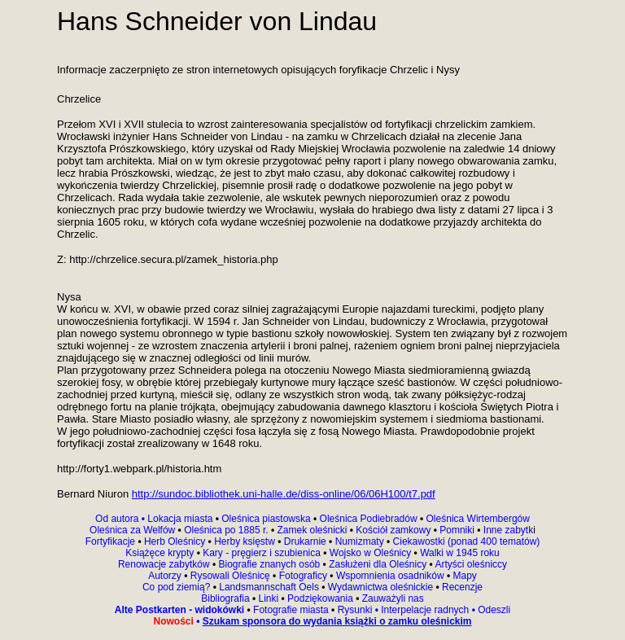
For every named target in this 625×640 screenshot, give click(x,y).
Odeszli (494, 610)
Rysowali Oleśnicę (231, 575)
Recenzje (461, 587)
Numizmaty (359, 541)
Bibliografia (225, 598)
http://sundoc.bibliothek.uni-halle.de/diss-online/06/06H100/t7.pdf (283, 494)
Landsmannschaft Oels (268, 587)
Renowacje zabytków (165, 564)
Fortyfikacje (111, 541)
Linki (269, 598)
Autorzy (166, 575)
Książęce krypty (159, 553)
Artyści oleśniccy (471, 564)
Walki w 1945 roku (460, 553)
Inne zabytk (507, 530)
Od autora (121, 518)
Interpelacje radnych (425, 610)
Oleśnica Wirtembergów (478, 518)
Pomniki (457, 530)
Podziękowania (320, 598)
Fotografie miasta (291, 610)
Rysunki (355, 610)
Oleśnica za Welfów (132, 530)
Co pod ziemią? (176, 587)
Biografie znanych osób (271, 564)
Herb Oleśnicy (175, 541)
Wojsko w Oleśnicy (372, 553)
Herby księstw (244, 541)
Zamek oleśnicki (313, 530)
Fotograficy (303, 575)
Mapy (463, 575)
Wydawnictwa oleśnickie (382, 587)
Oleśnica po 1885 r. (226, 530)
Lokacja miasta (179, 518)
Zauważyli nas (391, 598)
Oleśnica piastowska (265, 518)
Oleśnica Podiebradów (368, 518)
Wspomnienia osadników (391, 575)
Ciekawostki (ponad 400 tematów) (466, 541)
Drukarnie (306, 541)
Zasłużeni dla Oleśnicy (377, 564)
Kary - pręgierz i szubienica (263, 553)
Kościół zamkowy (393, 530)
